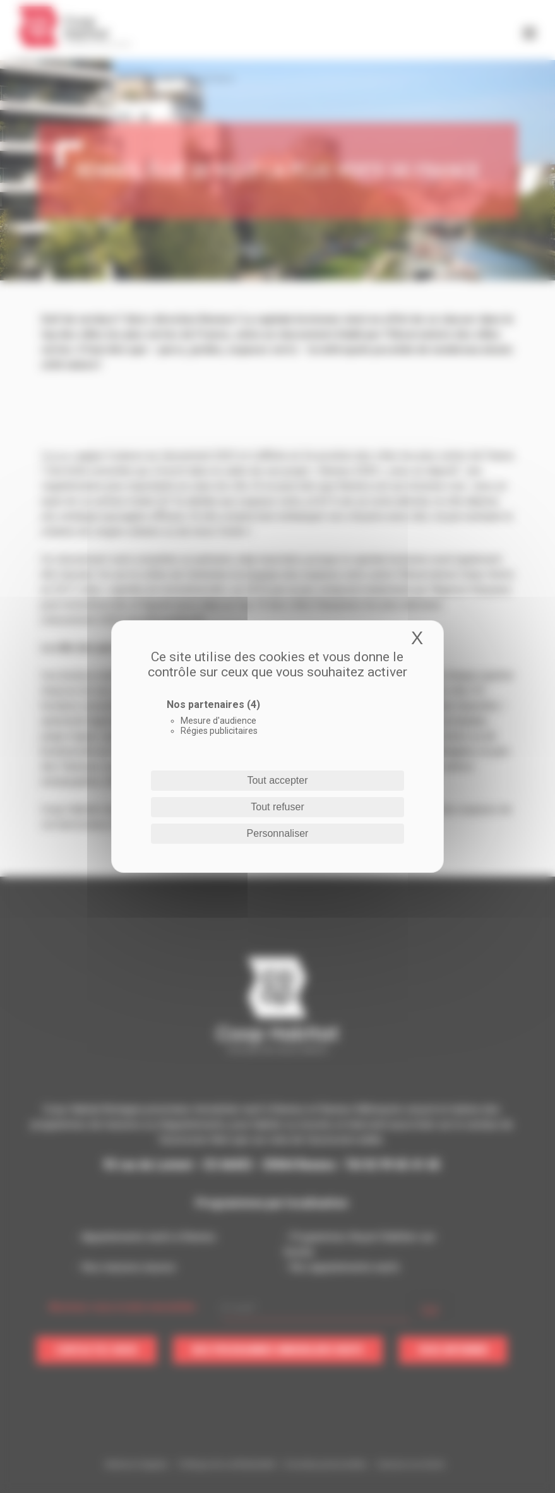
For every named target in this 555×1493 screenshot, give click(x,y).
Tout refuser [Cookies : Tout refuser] (277, 806)
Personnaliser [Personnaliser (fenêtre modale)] (278, 833)
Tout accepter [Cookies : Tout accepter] (277, 780)
